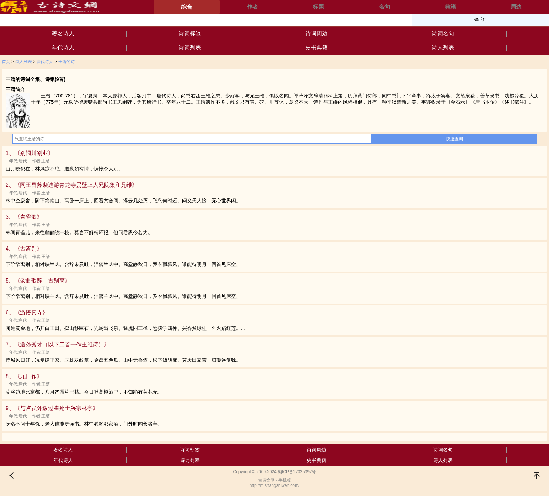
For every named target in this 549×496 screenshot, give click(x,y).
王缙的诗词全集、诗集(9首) (35, 79)
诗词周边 (316, 33)
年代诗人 (63, 47)
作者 (252, 7)
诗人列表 (443, 47)
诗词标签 (190, 33)
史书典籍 (316, 47)
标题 (318, 7)
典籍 (450, 7)
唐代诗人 (44, 61)
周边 (516, 7)
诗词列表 (190, 47)
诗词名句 (443, 33)
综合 (186, 7)
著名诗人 (63, 33)
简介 (15, 89)
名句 (384, 7)
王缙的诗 (66, 61)
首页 (6, 61)
